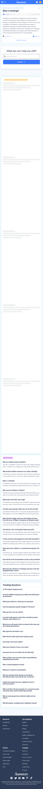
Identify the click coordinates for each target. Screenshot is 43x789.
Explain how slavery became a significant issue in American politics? (18, 683)
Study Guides (6, 760)
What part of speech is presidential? (14, 670)
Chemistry (25, 725)
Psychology (25, 738)
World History (26, 732)
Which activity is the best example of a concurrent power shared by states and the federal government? (21, 690)
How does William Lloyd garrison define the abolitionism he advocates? (21, 595)
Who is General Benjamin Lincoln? (13, 665)
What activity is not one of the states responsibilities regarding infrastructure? (20, 658)
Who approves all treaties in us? (13, 631)
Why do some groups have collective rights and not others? (19, 697)
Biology (24, 729)
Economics (25, 744)
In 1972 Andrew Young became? (12, 589)
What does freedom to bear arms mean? (15, 647)
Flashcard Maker (7, 757)
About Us (24, 751)
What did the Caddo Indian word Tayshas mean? (18, 637)
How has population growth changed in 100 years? (19, 607)
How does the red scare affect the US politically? (18, 652)
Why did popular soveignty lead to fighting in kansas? (20, 703)
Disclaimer (25, 764)
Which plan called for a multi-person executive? (18, 602)
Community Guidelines (9, 751)
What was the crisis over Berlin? (13, 612)
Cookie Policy (26, 767)
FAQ (4, 767)
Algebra (24, 722)
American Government (18, 8)
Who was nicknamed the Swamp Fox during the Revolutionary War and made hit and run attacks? (18, 676)
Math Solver (6, 764)
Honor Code (6, 754)
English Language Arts (28, 735)
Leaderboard (6, 722)
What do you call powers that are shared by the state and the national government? (21, 625)
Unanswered (6, 729)
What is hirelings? (11, 10)
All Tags (5, 725)
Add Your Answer (21, 40)
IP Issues (24, 770)
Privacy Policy (26, 760)
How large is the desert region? (13, 642)
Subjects (5, 8)
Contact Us (25, 754)
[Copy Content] (35, 36)
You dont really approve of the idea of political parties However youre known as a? (20, 618)
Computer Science (27, 741)
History (9, 8)
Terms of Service (26, 757)
